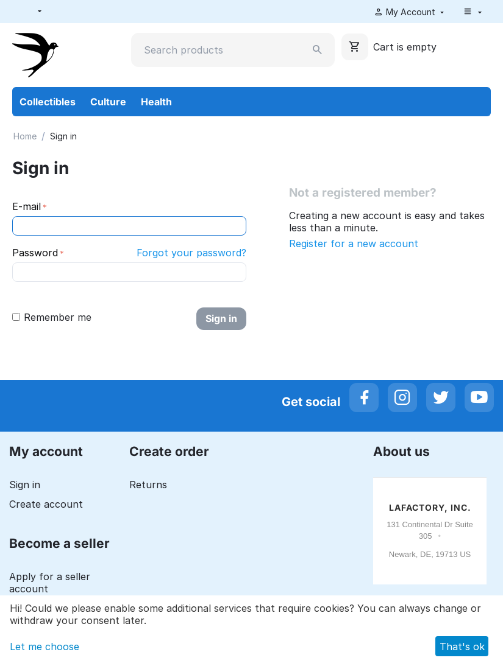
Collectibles (48, 102)
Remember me (51, 317)
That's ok (462, 646)
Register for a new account (353, 243)
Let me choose (44, 646)
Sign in (221, 318)
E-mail (26, 206)
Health (156, 102)
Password (35, 253)
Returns (148, 484)
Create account (46, 504)
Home (25, 136)
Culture (108, 102)
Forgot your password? (191, 253)
